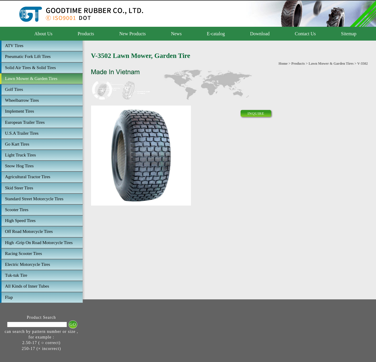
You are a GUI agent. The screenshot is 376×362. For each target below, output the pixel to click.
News (176, 33)
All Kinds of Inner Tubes (27, 286)
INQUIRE (256, 113)
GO (73, 324)
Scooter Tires (16, 209)
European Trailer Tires (25, 122)
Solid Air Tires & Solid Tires (30, 67)
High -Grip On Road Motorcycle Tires (39, 242)
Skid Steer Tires (19, 188)
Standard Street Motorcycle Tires (34, 198)
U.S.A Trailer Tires (21, 133)
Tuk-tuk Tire (16, 275)
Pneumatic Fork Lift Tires (28, 56)
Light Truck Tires (20, 155)
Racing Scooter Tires (23, 253)
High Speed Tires (20, 220)
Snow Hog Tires (19, 166)
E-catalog (216, 33)
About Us (43, 33)
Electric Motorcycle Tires (27, 264)
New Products (132, 33)
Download (260, 33)
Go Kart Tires (17, 144)
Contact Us (305, 33)
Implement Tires (19, 111)
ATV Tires (14, 45)
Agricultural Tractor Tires (27, 176)
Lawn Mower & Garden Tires (31, 78)
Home (283, 63)
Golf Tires (14, 89)
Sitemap (348, 33)
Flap (9, 297)
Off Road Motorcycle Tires (29, 231)
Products (86, 33)
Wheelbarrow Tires (22, 100)
